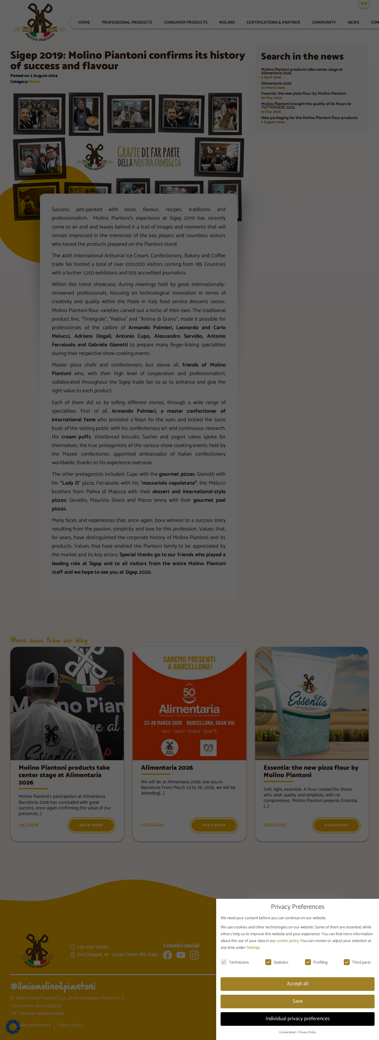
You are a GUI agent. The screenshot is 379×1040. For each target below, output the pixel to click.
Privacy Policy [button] (307, 1032)
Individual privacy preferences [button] (298, 1019)
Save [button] (298, 1001)
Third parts (357, 962)
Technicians (235, 962)
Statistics (276, 962)
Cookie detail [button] (287, 1032)
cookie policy (288, 941)
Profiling (316, 962)
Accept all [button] (297, 984)
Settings (253, 947)
